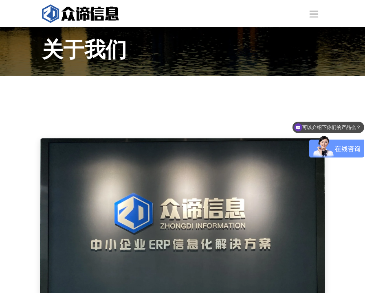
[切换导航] (314, 13)
